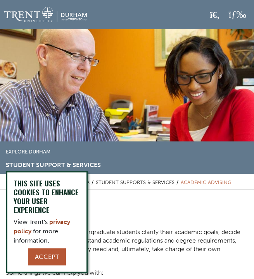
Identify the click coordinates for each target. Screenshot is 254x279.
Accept (47, 256)
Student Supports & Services (135, 182)
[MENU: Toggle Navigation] (237, 15)
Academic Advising (206, 182)
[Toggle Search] (215, 15)
